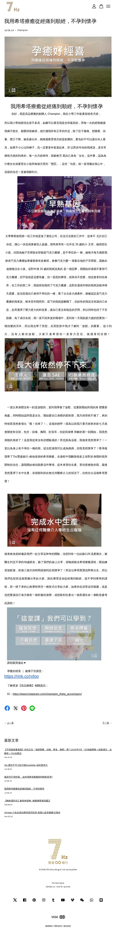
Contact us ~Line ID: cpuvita (58, 887)
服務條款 (49, 926)
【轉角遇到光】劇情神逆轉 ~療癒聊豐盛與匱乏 (27, 800)
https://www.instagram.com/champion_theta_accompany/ (47, 694)
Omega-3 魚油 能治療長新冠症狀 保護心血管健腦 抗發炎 (32, 812)
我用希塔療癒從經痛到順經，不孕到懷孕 (24, 788)
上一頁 (10, 723)
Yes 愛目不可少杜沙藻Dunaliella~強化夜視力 (26, 765)
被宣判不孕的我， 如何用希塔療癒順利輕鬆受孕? (28, 777)
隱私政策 (58, 926)
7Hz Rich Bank (58, 883)
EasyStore (73, 870)
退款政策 (67, 926)
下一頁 (105, 723)
